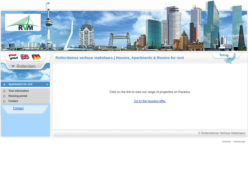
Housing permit (17, 96)
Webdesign (240, 141)
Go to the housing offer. (150, 101)
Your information (18, 90)
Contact (13, 101)
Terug (224, 55)
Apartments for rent (20, 84)
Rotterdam (26, 66)
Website (226, 141)
